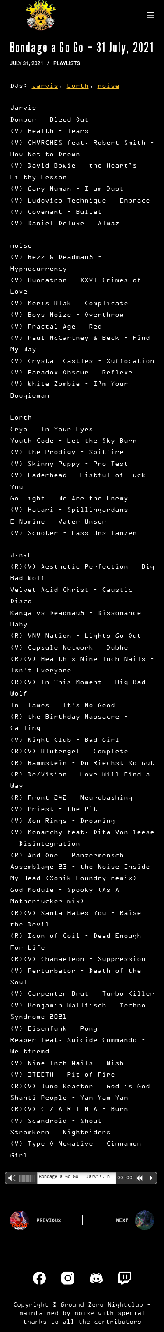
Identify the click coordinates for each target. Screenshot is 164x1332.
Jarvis (45, 85)
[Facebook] (39, 1278)
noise (108, 85)
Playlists (66, 63)
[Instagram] (67, 1278)
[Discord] (96, 1278)
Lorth (78, 85)
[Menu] (150, 15)
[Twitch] (124, 1278)
